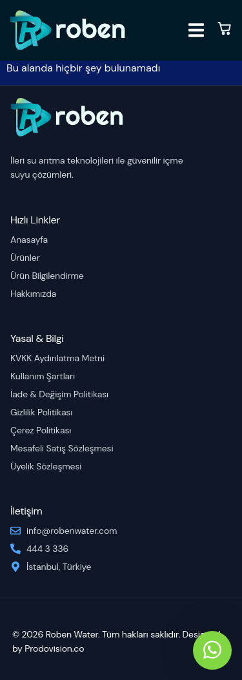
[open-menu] (196, 32)
